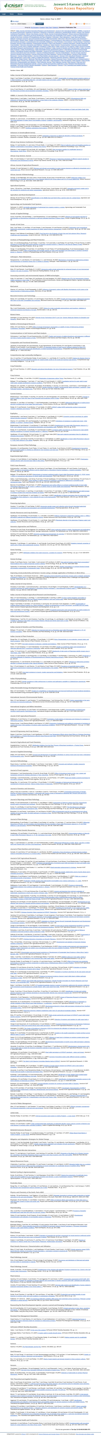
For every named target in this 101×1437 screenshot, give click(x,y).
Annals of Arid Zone (16, 37)
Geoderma (46, 45)
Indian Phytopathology (27, 49)
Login (4, 14)
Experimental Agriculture (40, 43)
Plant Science (71, 62)
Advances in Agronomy (32, 32)
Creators (42, 27)
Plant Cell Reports (66, 60)
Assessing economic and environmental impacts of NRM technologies (36, 38)
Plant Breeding (55, 60)
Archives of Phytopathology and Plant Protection (37, 37)
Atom (73, 24)
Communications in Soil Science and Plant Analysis (66, 40)
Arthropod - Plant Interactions (61, 37)
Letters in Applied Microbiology (40, 57)
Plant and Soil (81, 62)
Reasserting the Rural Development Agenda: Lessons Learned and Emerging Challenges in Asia (38, 63)
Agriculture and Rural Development (34, 35)
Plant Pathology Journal (44, 62)
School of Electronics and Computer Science (49, 1434)
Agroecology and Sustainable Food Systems (58, 35)
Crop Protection (58, 42)
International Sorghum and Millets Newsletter (29, 51)
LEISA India (26, 57)
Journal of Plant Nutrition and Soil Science (46, 56)
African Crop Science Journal (34, 34)
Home (12, 14)
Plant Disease (76, 60)
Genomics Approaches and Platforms (31, 45)
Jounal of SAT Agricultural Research (66, 31)
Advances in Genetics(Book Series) (65, 32)
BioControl (61, 38)
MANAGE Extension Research (59, 57)
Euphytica (87, 42)
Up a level (16, 21)
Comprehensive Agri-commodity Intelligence (40, 42)
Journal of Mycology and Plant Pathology (44, 54)
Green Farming (55, 45)
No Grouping (35, 27)
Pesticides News (15, 60)
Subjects (55, 27)
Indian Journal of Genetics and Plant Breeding (65, 48)
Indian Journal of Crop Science (65, 46)
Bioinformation (14, 40)
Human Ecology (65, 45)
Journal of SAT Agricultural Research (70, 56)
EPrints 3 (23, 1434)
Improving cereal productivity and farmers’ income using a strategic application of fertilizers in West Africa (49, 45)
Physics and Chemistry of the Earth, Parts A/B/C (35, 60)
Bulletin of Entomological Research (39, 40)
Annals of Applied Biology (80, 35)
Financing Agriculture (69, 43)
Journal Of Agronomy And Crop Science (77, 51)
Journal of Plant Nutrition (25, 56)
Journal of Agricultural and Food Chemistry (23, 52)
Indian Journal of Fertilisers (43, 48)
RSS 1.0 (79, 24)
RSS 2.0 (87, 24)
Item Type (49, 27)
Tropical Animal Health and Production (21, 67)
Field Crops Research (55, 43)
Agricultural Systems (16, 35)
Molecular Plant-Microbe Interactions (39, 59)
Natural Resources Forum (59, 59)
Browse (20, 14)
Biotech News (24, 40)
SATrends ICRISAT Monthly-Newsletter (29, 65)
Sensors (60, 65)
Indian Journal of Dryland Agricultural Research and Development (35, 31)
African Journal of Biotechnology (78, 34)
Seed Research (52, 65)
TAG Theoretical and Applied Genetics (75, 65)
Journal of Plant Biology (64, 54)
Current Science (78, 42)
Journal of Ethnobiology (63, 52)
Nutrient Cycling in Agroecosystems (78, 59)
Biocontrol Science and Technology (76, 38)
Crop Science (68, 42)
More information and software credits (85, 1434)
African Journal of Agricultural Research (56, 34)
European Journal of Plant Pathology (21, 43)
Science (44, 65)
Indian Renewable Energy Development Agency (49, 49)
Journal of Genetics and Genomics (20, 54)
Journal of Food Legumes (78, 52)
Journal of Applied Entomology (46, 52)
